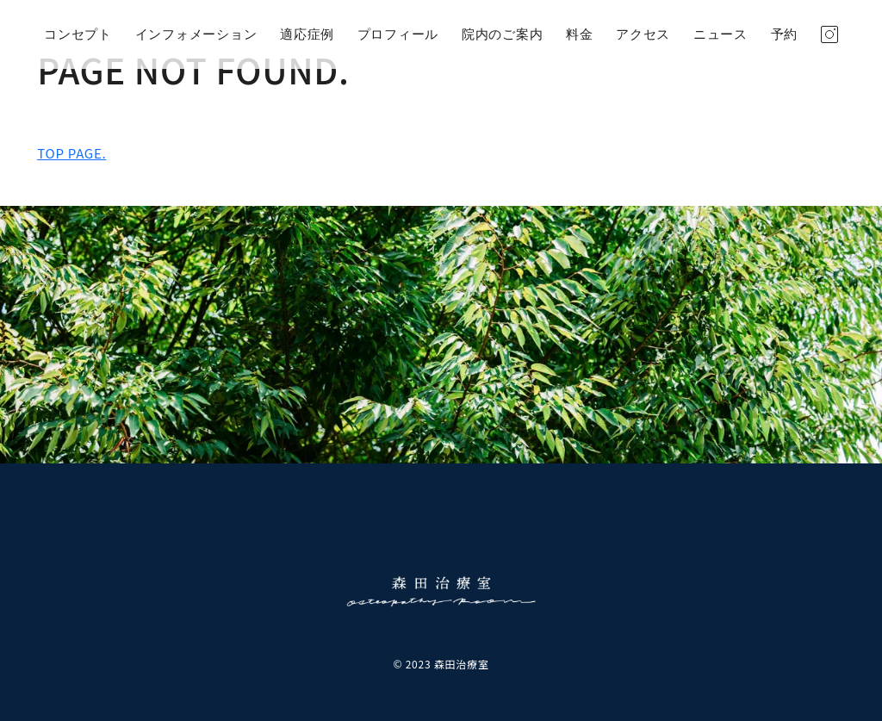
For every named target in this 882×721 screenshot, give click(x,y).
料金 (579, 34)
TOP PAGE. (71, 153)
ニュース (720, 34)
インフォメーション (196, 34)
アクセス (643, 34)
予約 (784, 34)
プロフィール (398, 34)
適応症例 (307, 34)
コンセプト (78, 34)
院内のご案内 (502, 34)
